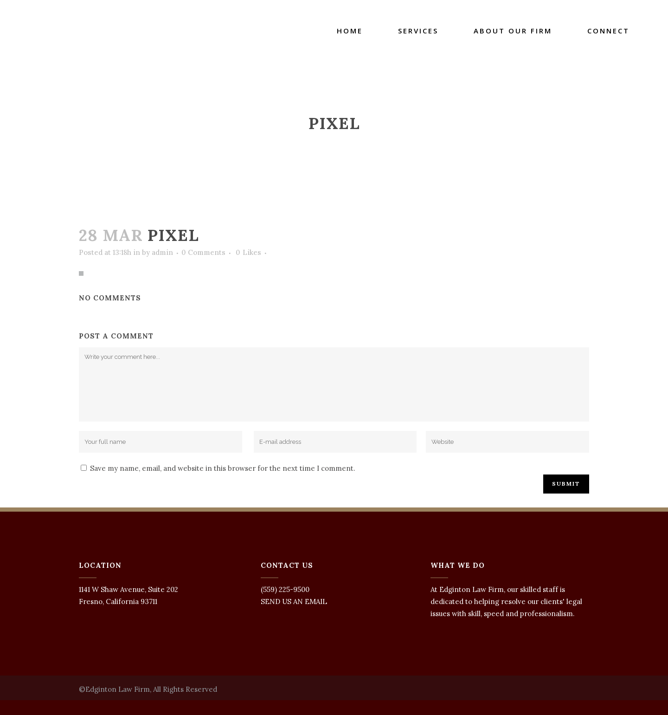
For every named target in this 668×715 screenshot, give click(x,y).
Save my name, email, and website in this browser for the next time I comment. (222, 468)
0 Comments (203, 252)
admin (162, 252)
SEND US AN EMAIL (294, 601)
